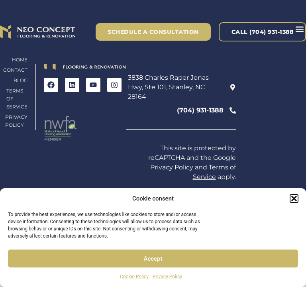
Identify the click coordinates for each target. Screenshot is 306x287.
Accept (152, 258)
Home (19, 60)
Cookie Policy (134, 276)
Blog (20, 80)
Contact (15, 70)
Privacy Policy (167, 276)
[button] (294, 198)
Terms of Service (16, 99)
